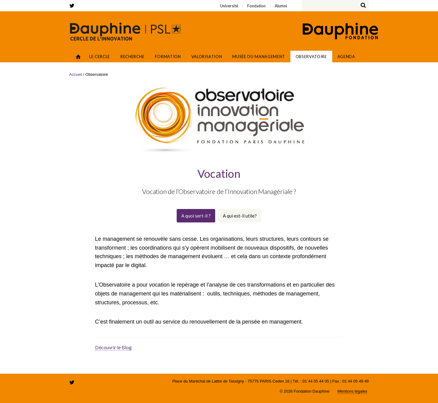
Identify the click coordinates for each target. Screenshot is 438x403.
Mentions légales (352, 391)
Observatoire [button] (311, 56)
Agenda (346, 56)
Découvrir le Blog (113, 347)
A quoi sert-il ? (196, 215)
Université (97, 2)
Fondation (100, 2)
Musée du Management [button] (258, 56)
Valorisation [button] (206, 56)
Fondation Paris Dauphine (340, 32)
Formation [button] (168, 56)
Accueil (78, 56)
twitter (73, 5)
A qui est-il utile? (240, 215)
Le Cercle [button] (99, 56)
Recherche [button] (132, 56)
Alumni (104, 2)
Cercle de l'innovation (125, 31)
